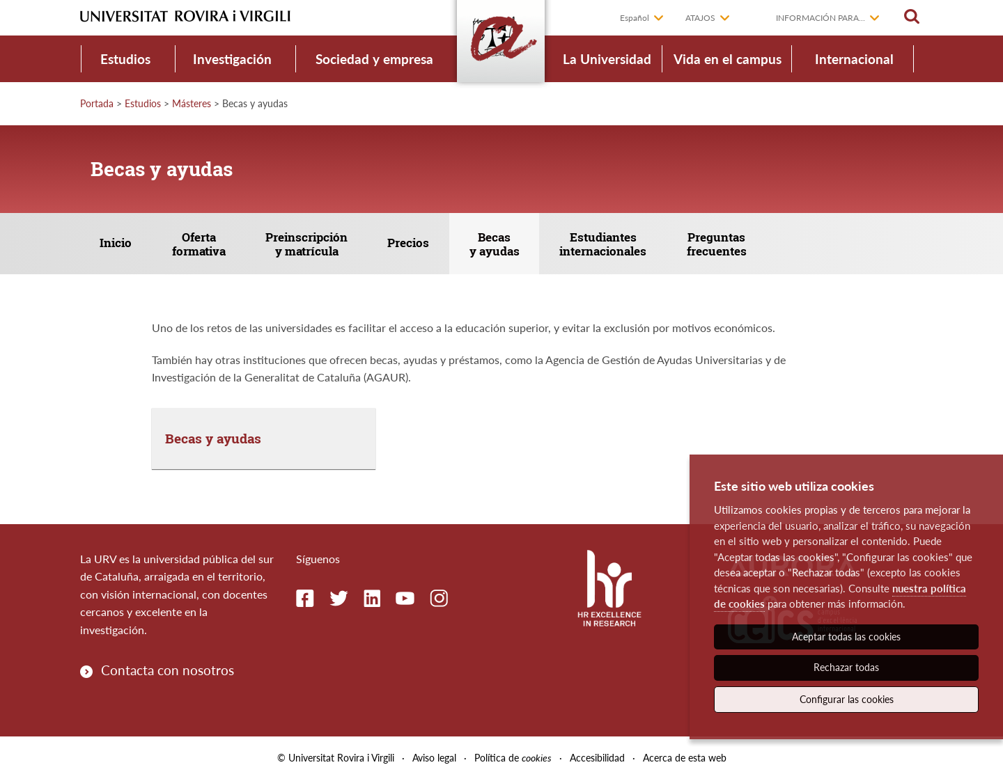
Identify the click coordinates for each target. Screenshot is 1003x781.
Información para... (820, 18)
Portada (97, 103)
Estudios (125, 59)
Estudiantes (611, 245)
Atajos (700, 18)
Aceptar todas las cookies (846, 636)
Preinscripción (311, 245)
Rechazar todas (846, 667)
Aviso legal (434, 759)
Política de (513, 759)
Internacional (854, 59)
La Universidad (607, 59)
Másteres (191, 103)
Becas (501, 245)
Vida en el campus (728, 59)
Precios (414, 243)
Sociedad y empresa (374, 59)
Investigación (232, 59)
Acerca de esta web (684, 759)
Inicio (117, 243)
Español (634, 18)
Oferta (201, 245)
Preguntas (726, 245)
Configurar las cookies (847, 699)
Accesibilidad (597, 759)
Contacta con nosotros (167, 671)
